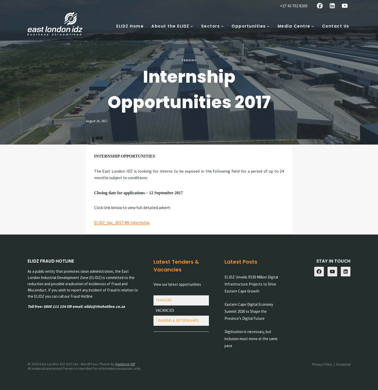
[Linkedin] (332, 6)
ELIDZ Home (130, 26)
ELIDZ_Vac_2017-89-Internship (122, 222)
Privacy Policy (322, 364)
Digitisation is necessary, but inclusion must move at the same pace (251, 338)
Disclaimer (343, 364)
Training (189, 60)
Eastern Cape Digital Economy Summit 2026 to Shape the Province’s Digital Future (249, 311)
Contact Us (335, 26)
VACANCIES (165, 310)
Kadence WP (126, 364)
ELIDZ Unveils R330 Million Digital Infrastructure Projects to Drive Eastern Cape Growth (251, 284)
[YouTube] (345, 6)
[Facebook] (320, 6)
